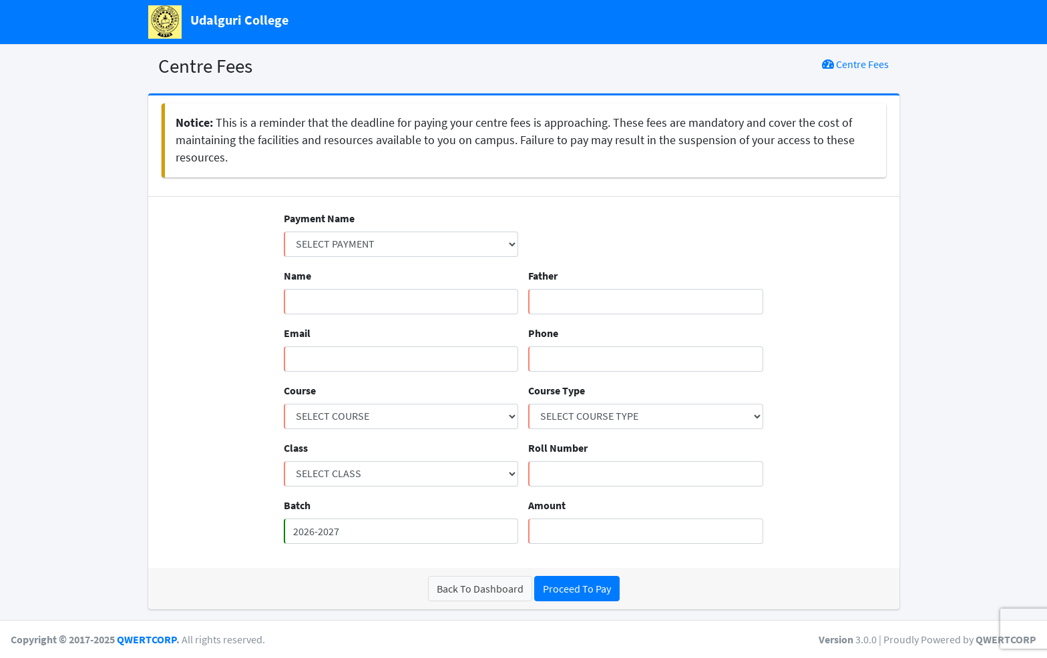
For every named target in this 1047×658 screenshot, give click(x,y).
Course (300, 390)
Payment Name (319, 218)
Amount (547, 505)
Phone (543, 333)
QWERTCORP (146, 639)
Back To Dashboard (480, 588)
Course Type (556, 390)
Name (297, 275)
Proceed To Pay (577, 588)
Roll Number (558, 447)
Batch (297, 505)
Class (296, 447)
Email (297, 333)
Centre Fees (855, 64)
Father (543, 275)
